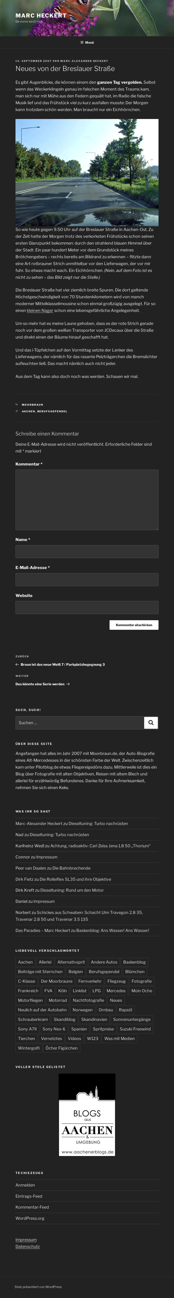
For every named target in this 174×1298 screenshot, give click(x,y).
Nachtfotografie (88, 1000)
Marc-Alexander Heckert (84, 61)
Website (24, 595)
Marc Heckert (41, 15)
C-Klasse (26, 981)
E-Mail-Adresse (32, 567)
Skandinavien (94, 1019)
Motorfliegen (30, 1000)
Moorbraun (33, 404)
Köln (62, 990)
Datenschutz (27, 1246)
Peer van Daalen (30, 868)
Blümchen (135, 971)
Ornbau (106, 1009)
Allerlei (45, 962)
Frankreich (28, 990)
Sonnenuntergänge (132, 1019)
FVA (48, 990)
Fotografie (142, 981)
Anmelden (25, 1185)
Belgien (76, 971)
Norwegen (83, 1009)
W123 (92, 1038)
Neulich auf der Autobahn (42, 1009)
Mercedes (116, 990)
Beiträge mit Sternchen (40, 971)
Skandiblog (64, 1019)
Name (22, 539)
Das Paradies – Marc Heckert (42, 930)
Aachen (28, 411)
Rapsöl (125, 1009)
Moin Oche (141, 990)
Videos (74, 1038)
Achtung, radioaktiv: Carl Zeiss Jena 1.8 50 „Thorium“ (100, 845)
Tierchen (26, 1038)
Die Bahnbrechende (71, 868)
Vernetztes (51, 1038)
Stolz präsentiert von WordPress (38, 1287)
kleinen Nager (40, 310)
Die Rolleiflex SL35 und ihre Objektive (75, 879)
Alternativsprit (71, 962)
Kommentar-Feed (32, 1207)
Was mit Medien (119, 1038)
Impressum (46, 857)
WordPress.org (29, 1218)
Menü (87, 42)
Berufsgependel (52, 411)
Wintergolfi (29, 1048)
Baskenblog (134, 962)
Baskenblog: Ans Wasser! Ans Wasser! (112, 930)
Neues (116, 1000)
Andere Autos (104, 962)
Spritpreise (103, 1029)
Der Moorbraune (56, 981)
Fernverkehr (90, 981)
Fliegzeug (116, 981)
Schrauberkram (33, 1019)
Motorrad (58, 1000)
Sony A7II (27, 1029)
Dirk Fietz (24, 879)
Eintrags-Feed (28, 1196)
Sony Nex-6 (54, 1029)
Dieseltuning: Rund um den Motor (72, 890)
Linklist (80, 990)
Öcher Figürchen (62, 1048)
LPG (96, 990)
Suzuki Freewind (135, 1029)
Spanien (79, 1029)
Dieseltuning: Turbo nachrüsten (98, 823)
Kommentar (29, 464)
